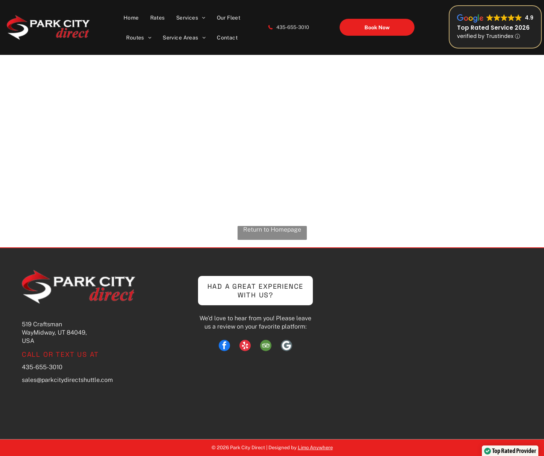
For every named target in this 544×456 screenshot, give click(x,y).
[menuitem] (131, 17)
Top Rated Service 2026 (493, 28)
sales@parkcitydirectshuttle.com (67, 379)
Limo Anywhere (315, 447)
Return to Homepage (272, 229)
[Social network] (286, 346)
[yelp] (245, 346)
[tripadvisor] (265, 346)
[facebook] (224, 346)
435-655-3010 (292, 27)
